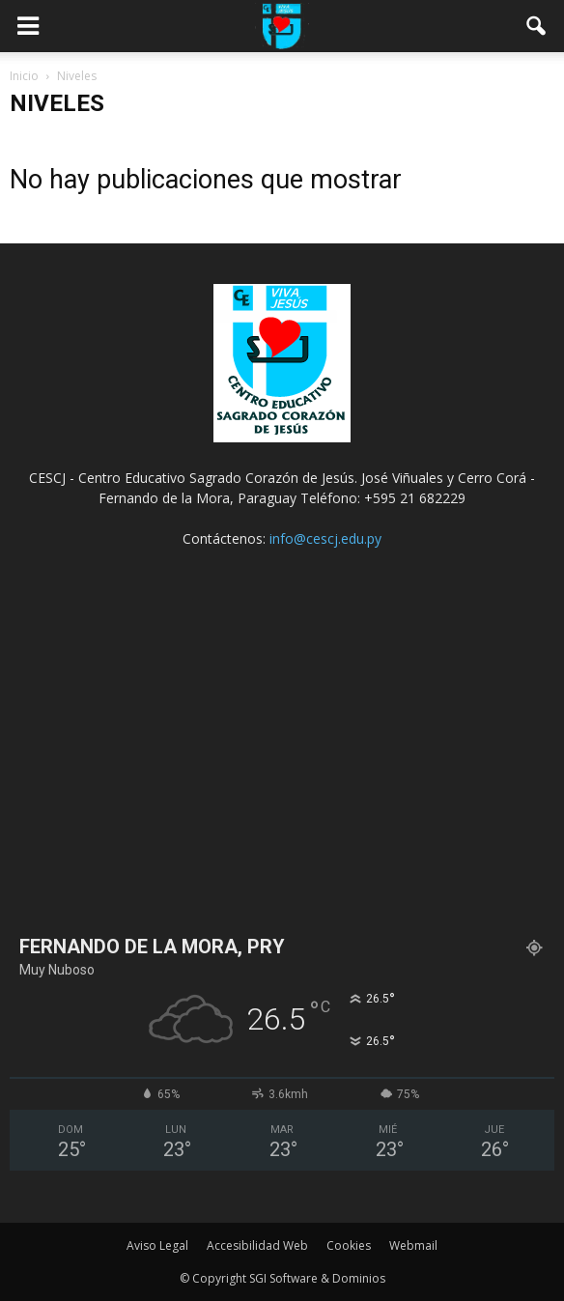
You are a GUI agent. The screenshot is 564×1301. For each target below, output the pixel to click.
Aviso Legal (157, 1245)
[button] (537, 26)
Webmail (413, 1245)
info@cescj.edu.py (325, 538)
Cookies (348, 1245)
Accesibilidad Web (257, 1245)
